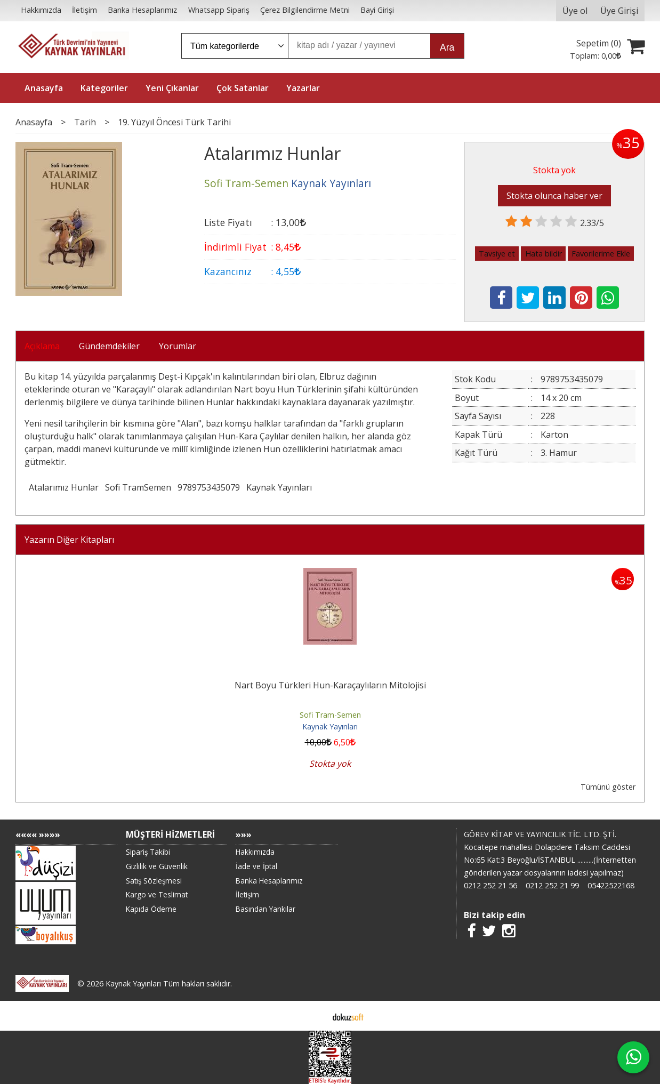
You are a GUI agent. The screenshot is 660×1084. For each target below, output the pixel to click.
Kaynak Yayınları (279, 487)
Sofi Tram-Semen (330, 715)
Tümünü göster (608, 787)
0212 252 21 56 (490, 885)
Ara (447, 47)
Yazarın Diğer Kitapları (69, 539)
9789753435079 (209, 487)
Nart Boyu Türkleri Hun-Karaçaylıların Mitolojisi (330, 685)
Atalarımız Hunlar (64, 487)
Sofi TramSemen (138, 487)
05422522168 (610, 885)
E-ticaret (313, 1016)
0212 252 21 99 (552, 885)
